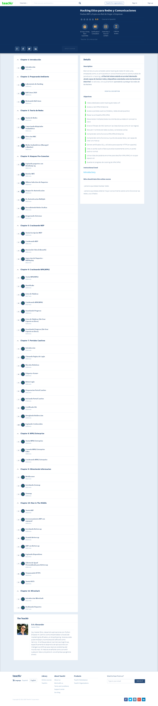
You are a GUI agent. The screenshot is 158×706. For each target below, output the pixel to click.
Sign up (150, 3)
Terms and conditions (61, 686)
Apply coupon (70, 49)
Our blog (57, 692)
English (33, 680)
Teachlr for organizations (114, 3)
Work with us (58, 683)
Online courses (47, 680)
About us (57, 680)
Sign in (134, 3)
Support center (59, 689)
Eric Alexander (37, 625)
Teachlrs (44, 683)
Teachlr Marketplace (81, 680)
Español (25, 680)
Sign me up (140, 681)
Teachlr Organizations (81, 683)
